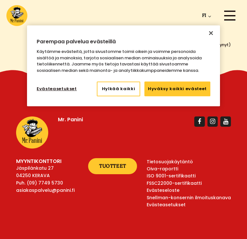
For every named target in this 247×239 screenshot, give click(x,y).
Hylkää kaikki (118, 89)
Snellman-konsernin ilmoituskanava (189, 197)
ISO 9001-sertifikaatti (171, 176)
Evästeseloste (163, 190)
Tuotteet (112, 166)
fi (204, 15)
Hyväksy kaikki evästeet (177, 89)
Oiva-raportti (162, 169)
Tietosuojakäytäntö (170, 161)
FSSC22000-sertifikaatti (174, 183)
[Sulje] (211, 33)
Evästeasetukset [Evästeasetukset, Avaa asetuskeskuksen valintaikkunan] (57, 89)
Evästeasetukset (166, 204)
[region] (123, 66)
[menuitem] (205, 15)
